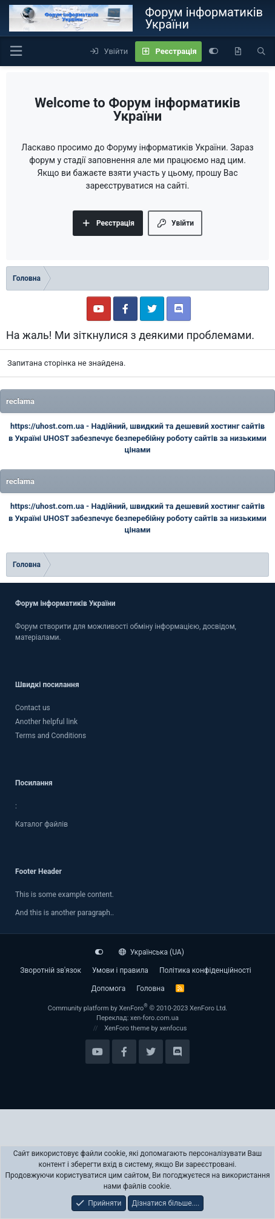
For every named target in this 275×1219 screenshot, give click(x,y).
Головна (150, 988)
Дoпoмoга (108, 988)
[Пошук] (261, 51)
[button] (15, 51)
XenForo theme (127, 1028)
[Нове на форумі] (237, 51)
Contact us (32, 708)
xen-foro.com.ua (154, 1018)
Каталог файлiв (41, 824)
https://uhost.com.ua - (50, 426)
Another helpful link (46, 721)
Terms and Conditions (50, 735)
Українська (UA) (151, 952)
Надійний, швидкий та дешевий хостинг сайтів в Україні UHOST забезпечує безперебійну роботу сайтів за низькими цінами (137, 437)
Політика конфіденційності (205, 970)
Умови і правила (120, 970)
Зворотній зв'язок (50, 970)
